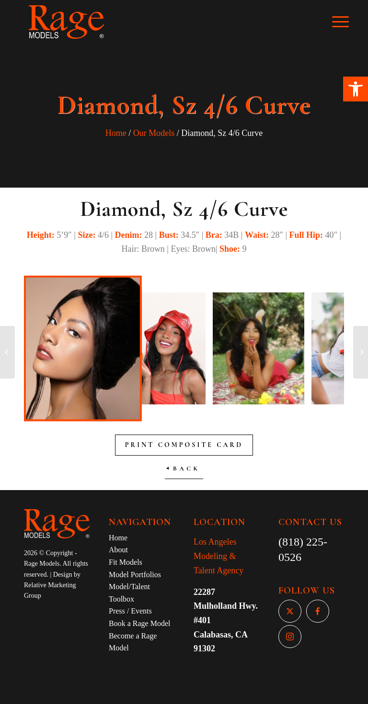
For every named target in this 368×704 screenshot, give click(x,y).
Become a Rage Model (133, 642)
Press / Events (130, 611)
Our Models (154, 133)
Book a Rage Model (139, 623)
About (118, 550)
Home (115, 133)
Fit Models (125, 562)
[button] (355, 89)
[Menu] (345, 22)
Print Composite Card (184, 445)
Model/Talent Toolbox (129, 592)
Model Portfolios (135, 574)
